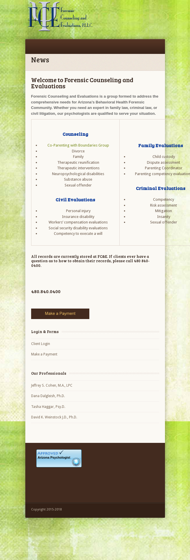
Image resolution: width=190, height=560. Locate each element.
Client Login (40, 344)
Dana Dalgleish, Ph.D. (48, 396)
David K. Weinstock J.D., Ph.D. (54, 417)
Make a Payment (44, 354)
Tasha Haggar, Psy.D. (48, 407)
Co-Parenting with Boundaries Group (78, 145)
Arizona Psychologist (54, 457)
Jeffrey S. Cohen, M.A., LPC (51, 385)
